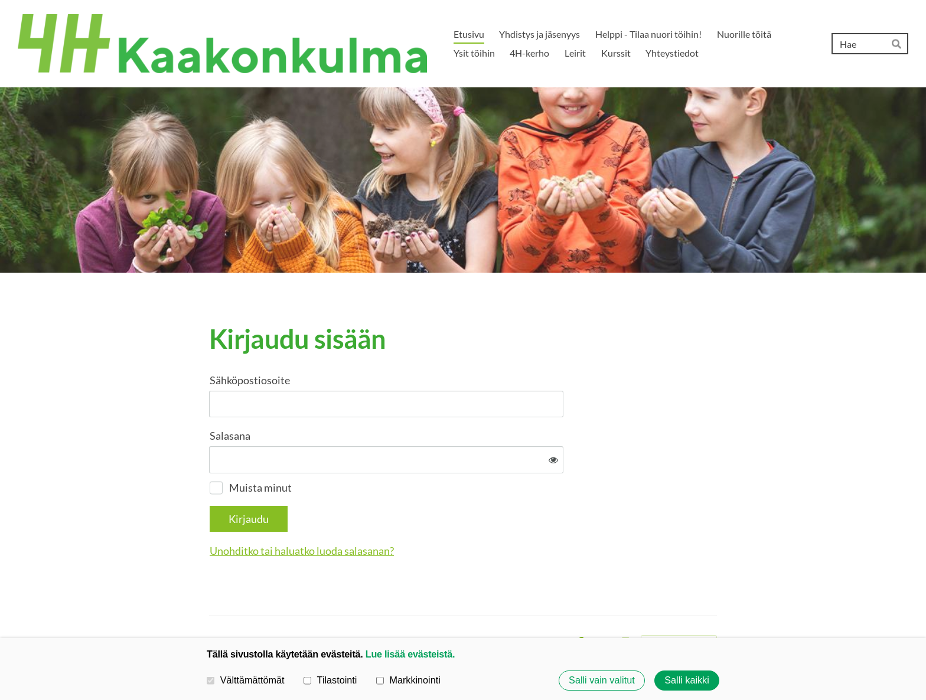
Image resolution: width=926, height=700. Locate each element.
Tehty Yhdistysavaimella (678, 604)
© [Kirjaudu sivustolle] (214, 604)
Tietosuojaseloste (486, 604)
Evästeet (547, 604)
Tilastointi (330, 680)
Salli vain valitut (602, 680)
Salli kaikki (686, 680)
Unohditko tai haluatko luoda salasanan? (429, 511)
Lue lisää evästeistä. (410, 654)
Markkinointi (408, 680)
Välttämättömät (246, 680)
